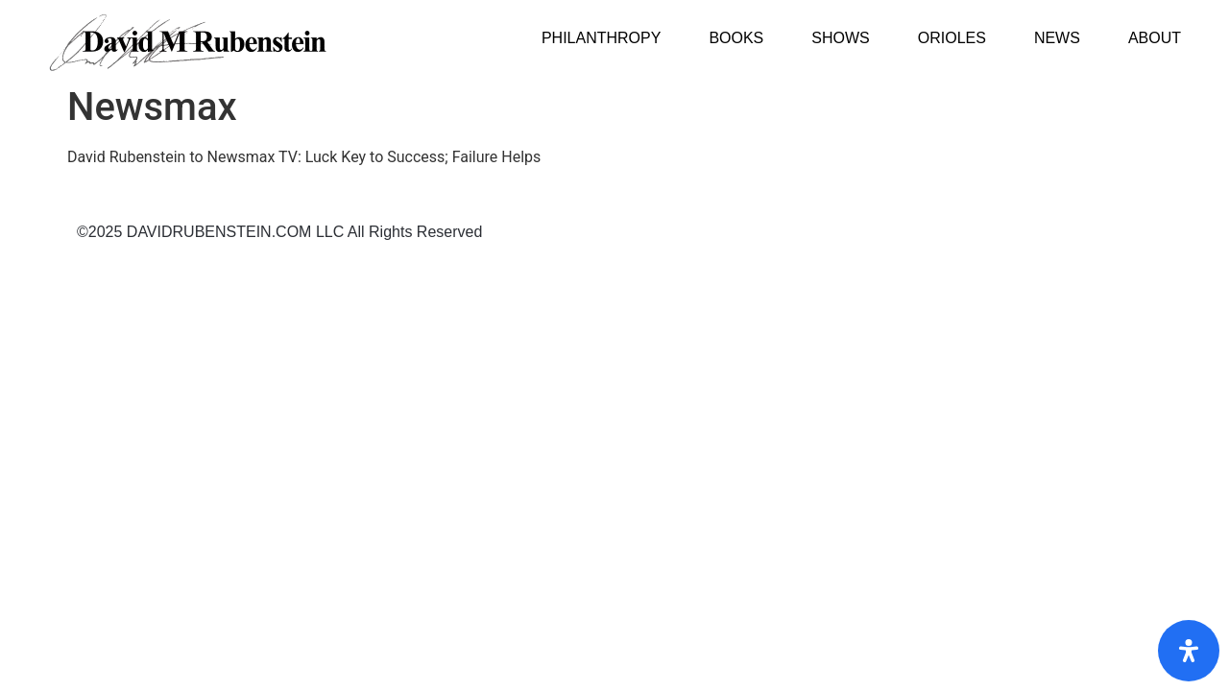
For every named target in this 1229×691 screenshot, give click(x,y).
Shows (840, 38)
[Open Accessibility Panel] (1188, 650)
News (1057, 38)
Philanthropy (601, 38)
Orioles (952, 38)
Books (736, 38)
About (1154, 38)
